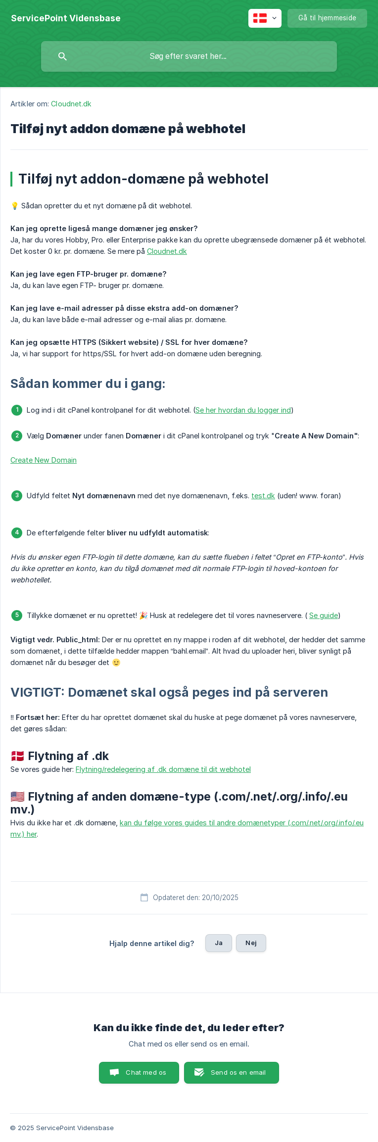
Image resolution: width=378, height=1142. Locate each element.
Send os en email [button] (238, 1072)
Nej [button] (250, 943)
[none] (66, 18)
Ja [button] (219, 943)
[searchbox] (189, 56)
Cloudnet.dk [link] (71, 103)
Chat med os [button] (146, 1072)
